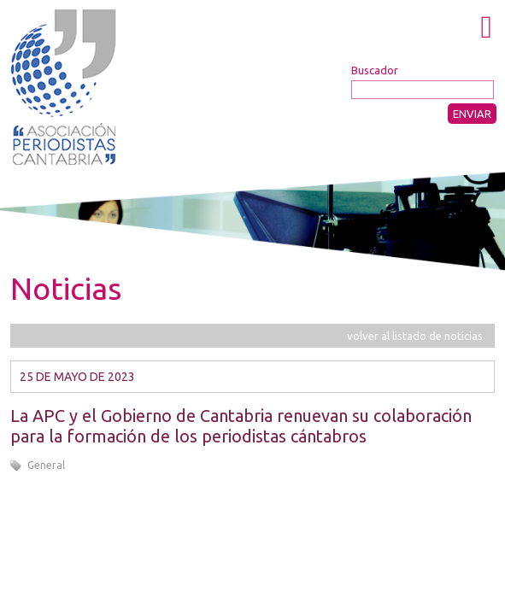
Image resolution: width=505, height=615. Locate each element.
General (46, 465)
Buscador (374, 70)
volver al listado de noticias (415, 336)
